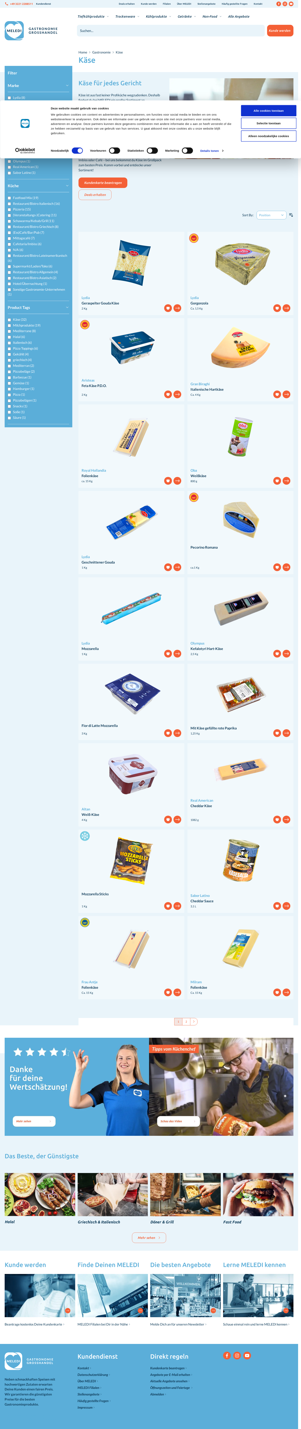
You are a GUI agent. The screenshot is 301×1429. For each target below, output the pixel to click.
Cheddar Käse (201, 806)
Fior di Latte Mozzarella (100, 725)
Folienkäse (90, 476)
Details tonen (209, 50)
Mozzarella (90, 648)
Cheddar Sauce (202, 901)
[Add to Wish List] (168, 308)
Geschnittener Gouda (98, 562)
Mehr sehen (149, 1237)
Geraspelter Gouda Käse (100, 303)
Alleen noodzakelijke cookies (268, 35)
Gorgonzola (199, 303)
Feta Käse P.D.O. (94, 386)
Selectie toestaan (269, 23)
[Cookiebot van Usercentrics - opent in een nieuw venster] (25, 50)
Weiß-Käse (90, 814)
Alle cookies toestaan (269, 10)
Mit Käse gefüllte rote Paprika (214, 728)
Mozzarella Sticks (95, 894)
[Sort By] (271, 215)
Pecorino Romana (204, 547)
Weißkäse (198, 476)
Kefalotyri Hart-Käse (207, 648)
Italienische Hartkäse (207, 389)
